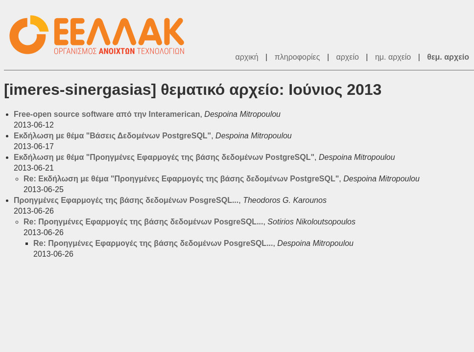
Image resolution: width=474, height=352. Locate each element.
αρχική (246, 57)
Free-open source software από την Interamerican (107, 114)
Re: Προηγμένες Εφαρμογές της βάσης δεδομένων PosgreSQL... (143, 222)
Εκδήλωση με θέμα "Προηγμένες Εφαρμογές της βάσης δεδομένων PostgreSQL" (164, 157)
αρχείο (347, 57)
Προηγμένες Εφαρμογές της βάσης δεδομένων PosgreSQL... (126, 200)
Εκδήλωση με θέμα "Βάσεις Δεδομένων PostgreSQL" (112, 136)
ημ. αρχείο (393, 57)
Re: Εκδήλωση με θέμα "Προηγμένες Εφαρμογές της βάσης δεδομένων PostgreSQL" (181, 179)
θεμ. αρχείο (448, 57)
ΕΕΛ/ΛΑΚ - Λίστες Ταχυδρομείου (102, 35)
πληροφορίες (297, 57)
